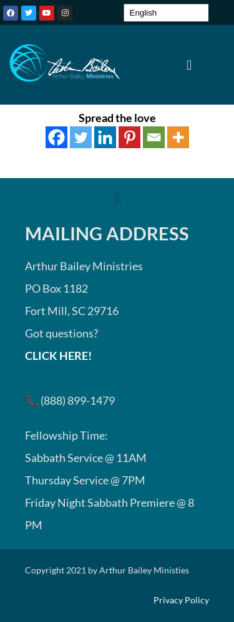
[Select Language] (172, 13)
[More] (178, 137)
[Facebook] (56, 137)
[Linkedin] (105, 137)
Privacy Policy (181, 600)
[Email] (154, 137)
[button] (189, 65)
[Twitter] (81, 137)
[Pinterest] (129, 137)
